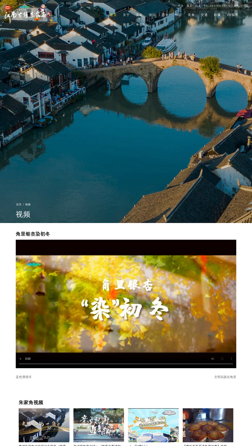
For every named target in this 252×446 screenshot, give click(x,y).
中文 (181, 5)
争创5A (141, 24)
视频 (28, 212)
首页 (113, 15)
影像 (217, 15)
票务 (165, 15)
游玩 (152, 15)
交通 (204, 15)
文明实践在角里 (225, 377)
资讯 (126, 24)
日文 (198, 5)
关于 (126, 15)
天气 (236, 5)
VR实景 (233, 15)
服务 (113, 24)
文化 (139, 15)
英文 (190, 5)
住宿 (178, 15)
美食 (191, 15)
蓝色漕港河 (24, 377)
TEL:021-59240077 (217, 5)
